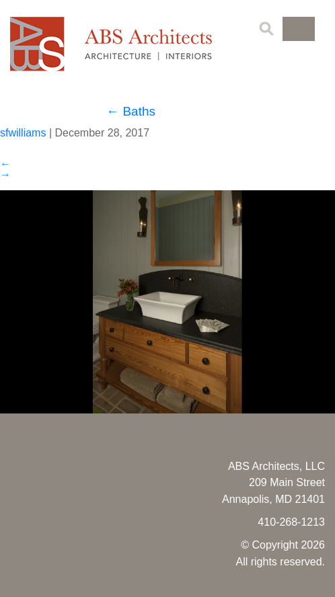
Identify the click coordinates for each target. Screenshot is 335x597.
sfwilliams (23, 132)
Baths (130, 111)
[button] (299, 29)
